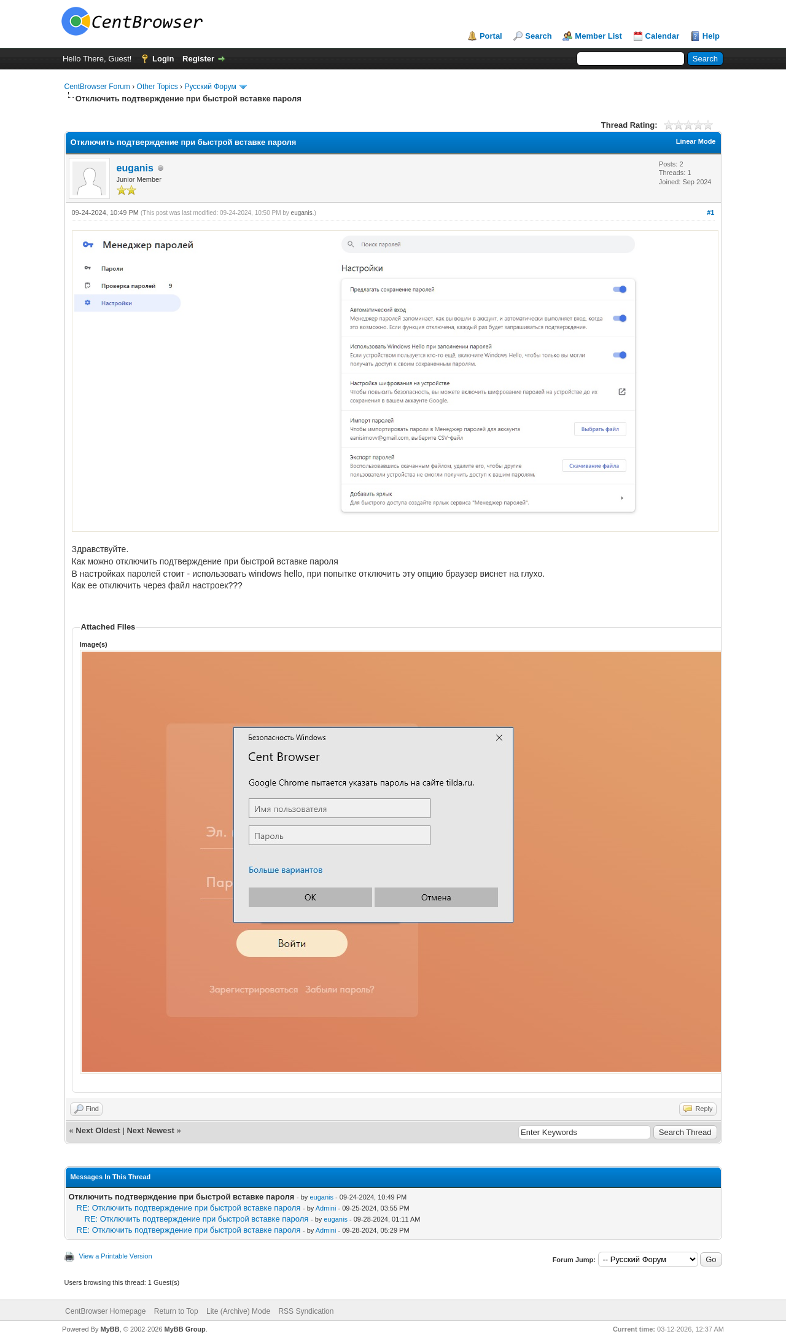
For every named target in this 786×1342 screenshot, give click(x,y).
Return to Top (176, 1311)
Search (538, 36)
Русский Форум (210, 86)
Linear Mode (696, 141)
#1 (710, 212)
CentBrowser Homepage (105, 1311)
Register (198, 58)
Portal (491, 36)
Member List (598, 36)
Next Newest (150, 1130)
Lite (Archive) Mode (238, 1311)
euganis (135, 168)
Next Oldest (98, 1130)
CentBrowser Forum (97, 86)
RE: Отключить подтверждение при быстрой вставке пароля (189, 1207)
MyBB (109, 1329)
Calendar (662, 36)
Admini (326, 1208)
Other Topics (157, 86)
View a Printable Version (115, 1256)
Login (163, 58)
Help (711, 36)
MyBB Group (185, 1329)
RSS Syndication (305, 1311)
